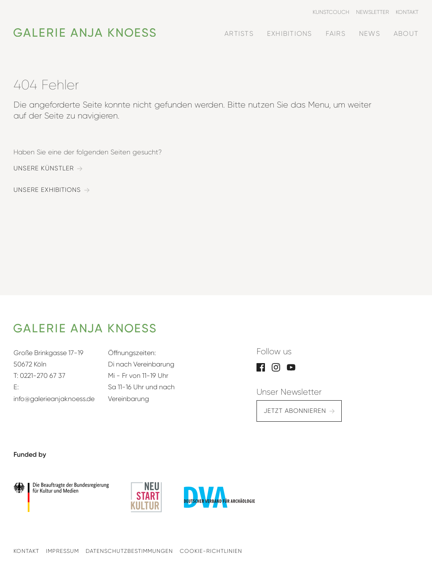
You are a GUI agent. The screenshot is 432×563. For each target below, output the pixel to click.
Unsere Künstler (44, 168)
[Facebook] (260, 367)
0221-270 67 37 (42, 376)
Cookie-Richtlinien (211, 551)
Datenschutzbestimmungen (129, 551)
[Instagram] (276, 367)
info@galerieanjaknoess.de (54, 399)
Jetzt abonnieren (295, 411)
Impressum (62, 551)
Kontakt (26, 551)
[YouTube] (291, 367)
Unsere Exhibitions (47, 190)
